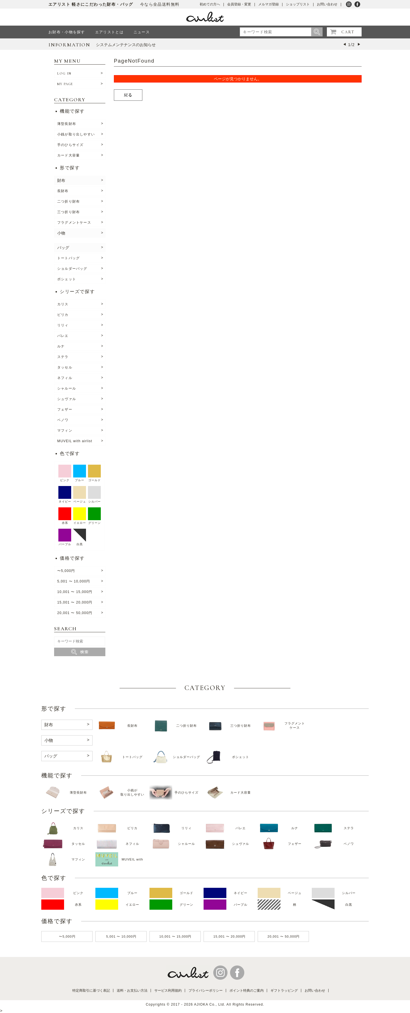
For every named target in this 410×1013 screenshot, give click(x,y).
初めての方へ (210, 4)
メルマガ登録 (268, 4)
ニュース (142, 32)
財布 (61, 180)
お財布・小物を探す (66, 32)
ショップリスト (298, 4)
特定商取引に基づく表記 (91, 990)
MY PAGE (65, 84)
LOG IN (64, 73)
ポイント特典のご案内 (246, 990)
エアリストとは (109, 32)
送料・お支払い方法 (132, 990)
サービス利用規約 (168, 990)
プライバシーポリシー (205, 990)
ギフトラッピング (284, 990)
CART (347, 32)
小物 (61, 233)
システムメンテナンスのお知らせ (126, 44)
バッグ (63, 247)
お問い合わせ (327, 4)
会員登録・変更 (239, 4)
